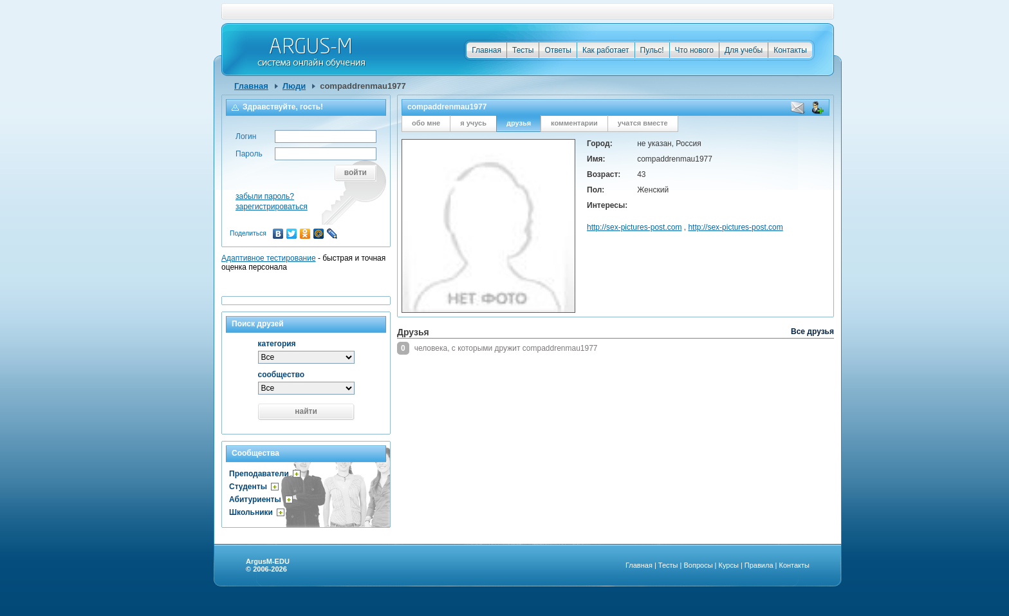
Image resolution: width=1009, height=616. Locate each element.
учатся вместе (643, 123)
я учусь (473, 123)
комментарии (574, 123)
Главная (486, 50)
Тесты (522, 50)
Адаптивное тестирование (268, 258)
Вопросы (697, 565)
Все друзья (812, 331)
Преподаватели (259, 473)
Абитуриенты (255, 499)
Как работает (605, 50)
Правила (759, 565)
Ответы (557, 50)
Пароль (249, 153)
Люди (294, 86)
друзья (518, 123)
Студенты (248, 486)
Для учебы (744, 50)
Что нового (694, 50)
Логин (246, 136)
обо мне (426, 123)
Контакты (790, 50)
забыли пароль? (265, 196)
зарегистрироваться (272, 206)
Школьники (251, 512)
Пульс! (652, 50)
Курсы (729, 565)
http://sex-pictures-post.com (634, 227)
